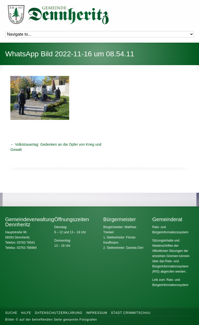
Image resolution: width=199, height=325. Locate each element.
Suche (11, 313)
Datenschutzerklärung (58, 313)
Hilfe (26, 313)
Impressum (96, 313)
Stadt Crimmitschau (131, 313)
